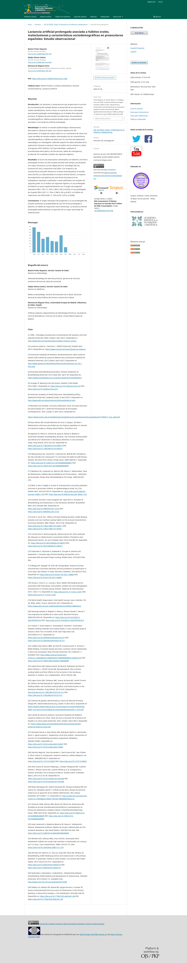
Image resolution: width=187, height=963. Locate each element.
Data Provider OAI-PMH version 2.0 (94, 934)
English (133, 52)
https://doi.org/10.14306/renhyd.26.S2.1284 (49, 78)
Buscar (157, 16)
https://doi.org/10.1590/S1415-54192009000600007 (51, 463)
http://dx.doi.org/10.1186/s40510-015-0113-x (46, 692)
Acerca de (117, 16)
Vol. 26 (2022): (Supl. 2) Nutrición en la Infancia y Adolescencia (65, 24)
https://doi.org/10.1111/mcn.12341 (68, 592)
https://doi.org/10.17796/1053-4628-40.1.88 (57, 896)
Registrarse (152, 2)
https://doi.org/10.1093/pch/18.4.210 (66, 386)
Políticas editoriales (138, 119)
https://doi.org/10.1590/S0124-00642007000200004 (48, 833)
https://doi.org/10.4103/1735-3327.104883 (57, 574)
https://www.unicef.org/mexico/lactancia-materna (65, 349)
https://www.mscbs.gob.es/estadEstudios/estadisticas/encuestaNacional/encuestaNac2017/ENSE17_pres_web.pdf (74, 417)
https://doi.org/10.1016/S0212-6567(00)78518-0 (65, 620)
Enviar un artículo (139, 62)
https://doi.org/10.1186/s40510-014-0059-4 (45, 445)
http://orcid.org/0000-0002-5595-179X (39, 54)
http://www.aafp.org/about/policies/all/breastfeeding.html (51, 400)
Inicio (30, 24)
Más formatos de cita (102, 118)
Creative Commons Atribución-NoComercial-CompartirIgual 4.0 (108, 176)
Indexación (105, 16)
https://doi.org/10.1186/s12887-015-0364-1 (45, 526)
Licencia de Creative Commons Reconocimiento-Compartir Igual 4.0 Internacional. (72, 924)
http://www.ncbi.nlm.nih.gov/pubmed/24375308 (47, 882)
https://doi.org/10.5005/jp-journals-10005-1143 (68, 494)
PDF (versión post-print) (105, 78)
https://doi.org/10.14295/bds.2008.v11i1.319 (46, 847)
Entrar (160, 2)
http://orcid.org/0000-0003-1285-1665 (39, 71)
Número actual (30, 16)
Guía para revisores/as (139, 112)
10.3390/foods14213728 (103, 210)
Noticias (93, 16)
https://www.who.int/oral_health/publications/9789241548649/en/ (54, 606)
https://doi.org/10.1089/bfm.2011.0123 (43, 508)
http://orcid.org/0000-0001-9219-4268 (39, 62)
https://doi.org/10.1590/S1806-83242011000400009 (48, 661)
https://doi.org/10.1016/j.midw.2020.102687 (45, 744)
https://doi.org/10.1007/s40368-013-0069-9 (48, 543)
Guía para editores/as (139, 116)
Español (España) (137, 48)
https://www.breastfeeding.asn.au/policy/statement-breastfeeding (55, 378)
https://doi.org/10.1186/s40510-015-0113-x (45, 695)
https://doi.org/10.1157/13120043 (41, 761)
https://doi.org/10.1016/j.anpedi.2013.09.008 (46, 778)
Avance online (45, 16)
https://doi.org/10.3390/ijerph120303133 (44, 865)
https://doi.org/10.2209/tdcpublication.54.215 (46, 637)
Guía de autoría (80, 16)
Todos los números (62, 16)
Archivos (38, 24)
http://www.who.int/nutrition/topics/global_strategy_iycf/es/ (52, 341)
